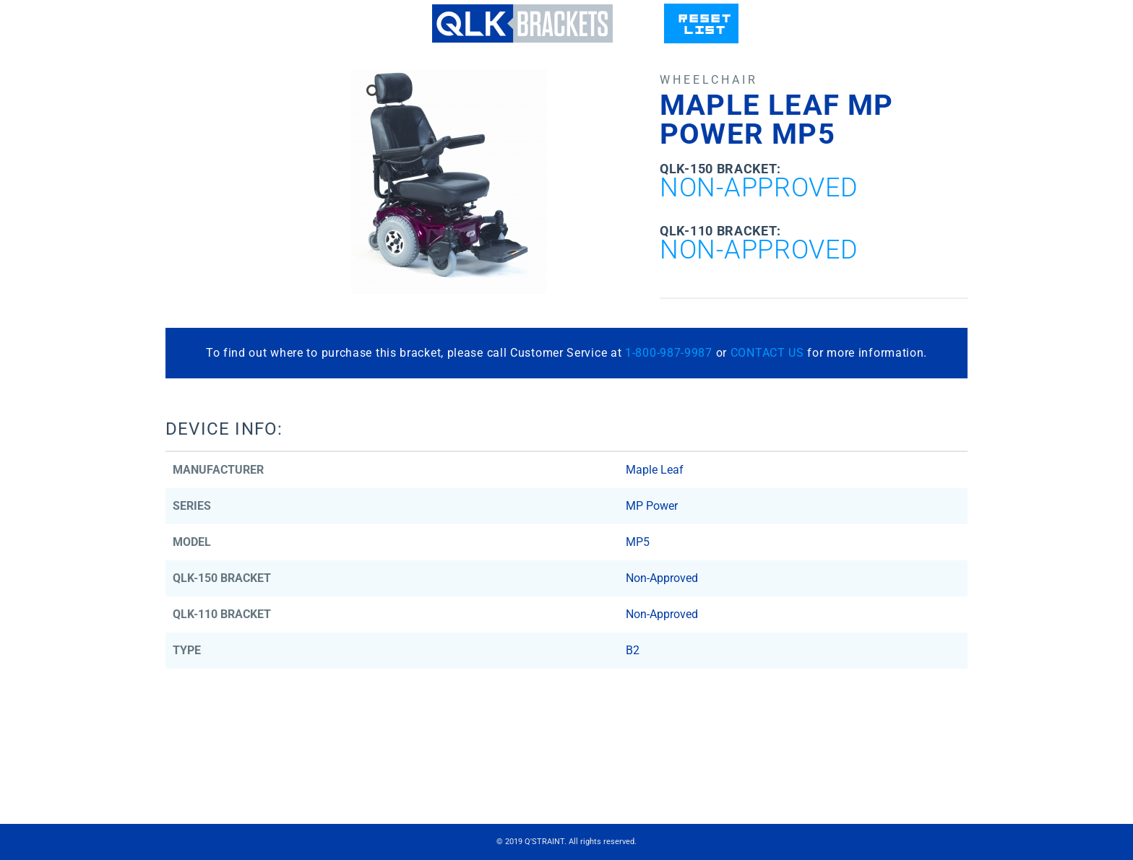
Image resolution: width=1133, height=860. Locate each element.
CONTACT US (767, 353)
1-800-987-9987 (668, 353)
